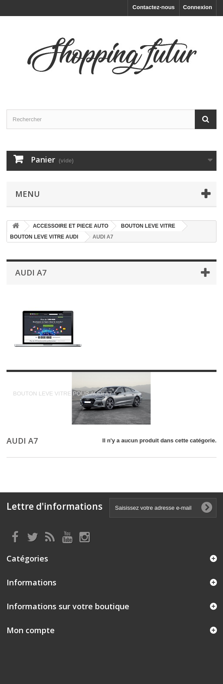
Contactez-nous (153, 7)
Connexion (197, 7)
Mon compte (31, 630)
